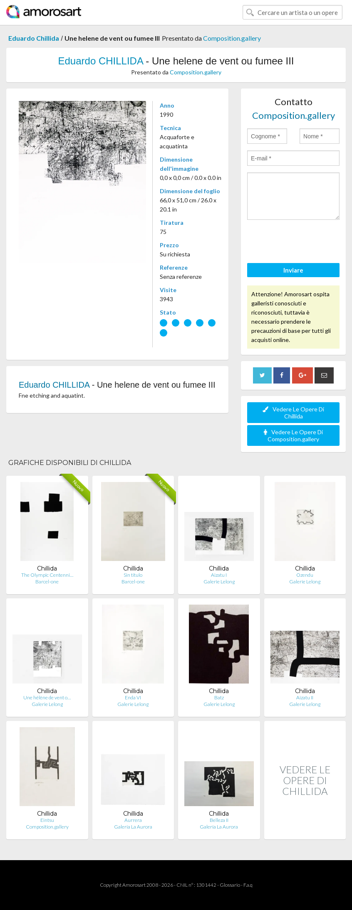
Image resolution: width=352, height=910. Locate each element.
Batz (219, 697)
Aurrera (133, 820)
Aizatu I (219, 575)
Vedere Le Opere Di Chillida (293, 413)
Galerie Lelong (219, 581)
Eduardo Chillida (33, 38)
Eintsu (47, 820)
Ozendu (304, 575)
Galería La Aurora (133, 827)
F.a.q (248, 885)
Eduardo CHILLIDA (100, 60)
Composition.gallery (232, 38)
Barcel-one (47, 581)
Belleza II (219, 820)
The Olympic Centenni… (47, 575)
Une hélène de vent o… (47, 697)
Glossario (230, 885)
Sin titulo (133, 575)
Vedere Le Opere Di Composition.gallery (293, 435)
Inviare (293, 270)
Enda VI (133, 697)
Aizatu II (304, 697)
